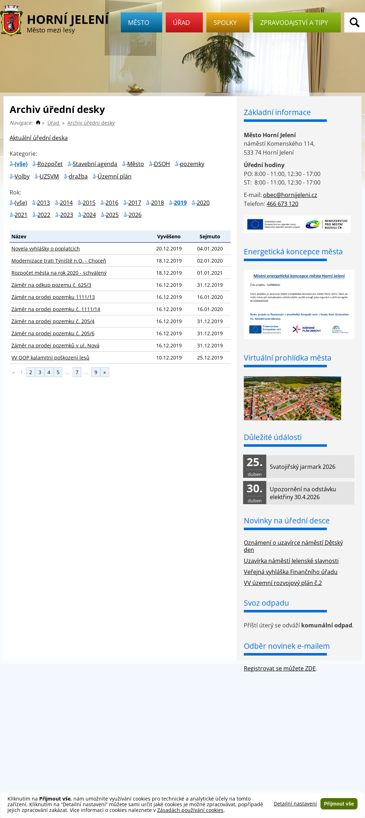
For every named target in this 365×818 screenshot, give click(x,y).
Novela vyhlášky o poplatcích (45, 248)
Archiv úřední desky (91, 122)
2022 (43, 215)
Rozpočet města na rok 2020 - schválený (59, 272)
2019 (180, 203)
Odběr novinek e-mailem (287, 646)
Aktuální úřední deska (39, 138)
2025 (112, 215)
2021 (21, 215)
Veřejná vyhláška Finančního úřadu (291, 572)
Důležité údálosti (273, 437)
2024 (89, 215)
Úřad (184, 22)
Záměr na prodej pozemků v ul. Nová (55, 345)
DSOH (162, 164)
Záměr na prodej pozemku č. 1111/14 (55, 309)
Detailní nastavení (295, 804)
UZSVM (49, 176)
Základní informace (277, 112)
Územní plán (115, 176)
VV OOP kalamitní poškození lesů (50, 357)
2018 (157, 203)
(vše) (21, 164)
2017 (134, 203)
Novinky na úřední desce (287, 521)
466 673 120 (282, 204)
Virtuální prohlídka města (287, 358)
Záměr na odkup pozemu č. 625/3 (51, 284)
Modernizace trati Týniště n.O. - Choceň (58, 260)
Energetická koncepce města (293, 252)
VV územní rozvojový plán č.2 (283, 583)
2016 (112, 203)
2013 (43, 203)
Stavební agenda (95, 164)
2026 (135, 215)
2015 (89, 203)
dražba (78, 176)
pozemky (192, 164)
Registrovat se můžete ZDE (280, 668)
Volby (22, 176)
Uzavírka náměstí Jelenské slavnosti (291, 561)
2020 (203, 203)
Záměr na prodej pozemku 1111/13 (53, 297)
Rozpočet (50, 164)
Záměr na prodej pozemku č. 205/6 (52, 333)
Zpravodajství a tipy (297, 22)
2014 (66, 203)
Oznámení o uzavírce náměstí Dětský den (293, 546)
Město (141, 22)
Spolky (228, 22)
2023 (66, 215)
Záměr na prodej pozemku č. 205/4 (52, 321)
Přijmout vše (339, 804)
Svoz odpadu (266, 603)
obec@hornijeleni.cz (290, 195)
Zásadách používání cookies (190, 810)
